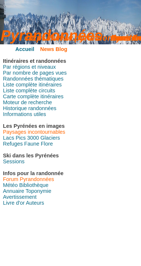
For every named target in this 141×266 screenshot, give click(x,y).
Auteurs (35, 203)
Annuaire (13, 191)
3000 (33, 138)
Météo (10, 185)
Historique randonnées (29, 108)
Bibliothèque (33, 185)
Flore (47, 144)
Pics (20, 138)
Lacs (8, 138)
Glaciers (50, 138)
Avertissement (20, 197)
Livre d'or (14, 203)
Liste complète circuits (29, 90)
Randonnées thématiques (33, 79)
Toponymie (38, 191)
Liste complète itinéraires (32, 85)
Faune (31, 144)
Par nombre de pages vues (35, 73)
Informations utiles (24, 114)
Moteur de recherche (27, 102)
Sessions (13, 161)
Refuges (13, 144)
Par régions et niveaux (29, 67)
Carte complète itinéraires (33, 96)
